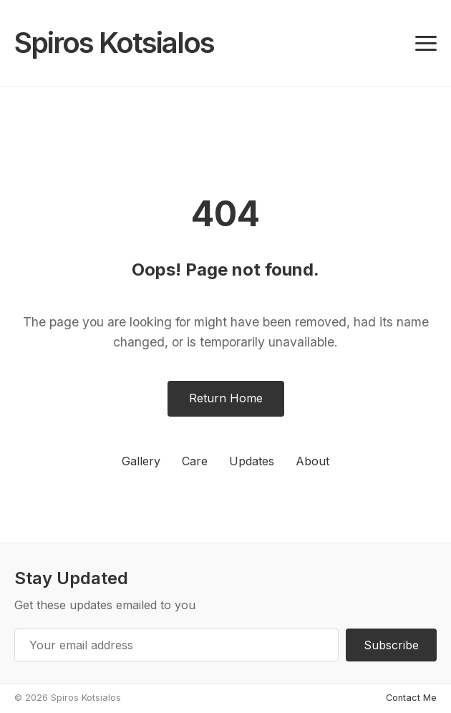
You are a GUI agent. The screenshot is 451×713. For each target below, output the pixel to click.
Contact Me (411, 697)
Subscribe (391, 645)
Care (195, 461)
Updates (251, 461)
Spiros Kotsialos (114, 42)
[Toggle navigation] (426, 43)
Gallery (141, 461)
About (312, 461)
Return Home (226, 398)
